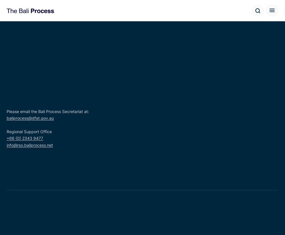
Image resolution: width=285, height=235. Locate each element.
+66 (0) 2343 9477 (25, 138)
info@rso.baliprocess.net (30, 145)
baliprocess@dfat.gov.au (30, 118)
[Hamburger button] (272, 10)
